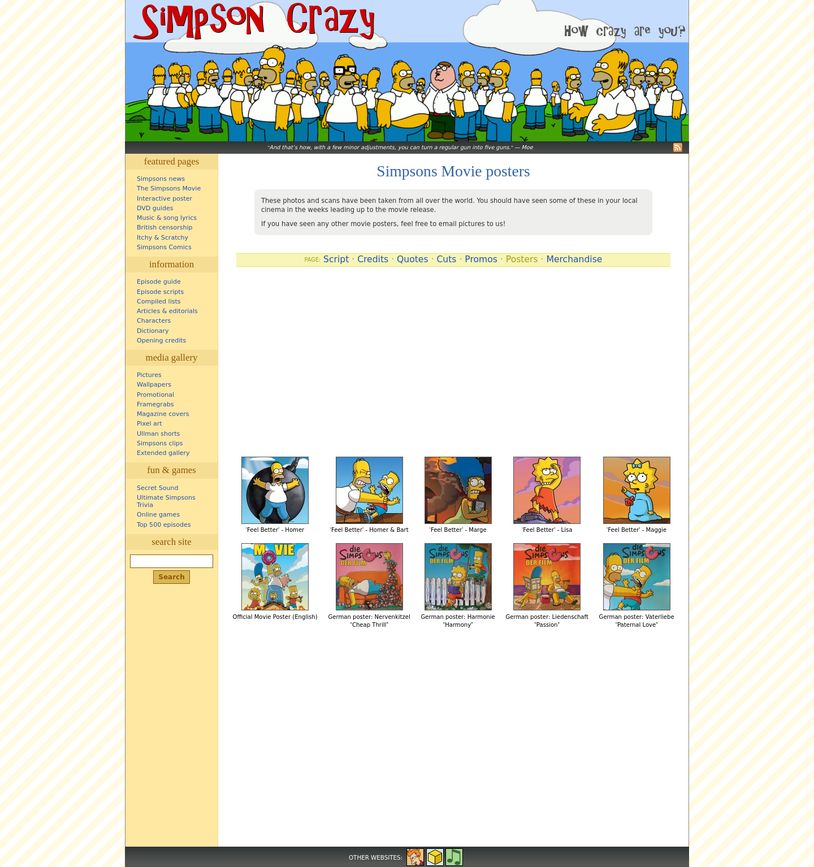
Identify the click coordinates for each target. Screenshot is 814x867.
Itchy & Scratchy (162, 237)
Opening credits (161, 340)
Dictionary (153, 331)
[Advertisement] (453, 364)
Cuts (446, 259)
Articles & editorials (167, 311)
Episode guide (159, 281)
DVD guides (155, 208)
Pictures (149, 375)
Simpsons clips (160, 443)
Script (336, 259)
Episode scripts (160, 292)
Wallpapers (154, 384)
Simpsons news (161, 179)
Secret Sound (158, 488)
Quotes (412, 259)
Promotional (155, 394)
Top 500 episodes (164, 524)
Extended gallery (163, 453)
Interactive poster (164, 198)
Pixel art (149, 423)
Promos (481, 259)
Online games (158, 514)
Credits (372, 259)
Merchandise (574, 259)
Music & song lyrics (167, 218)
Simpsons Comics (164, 247)
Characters (154, 320)
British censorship (164, 227)
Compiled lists (159, 301)
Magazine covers (163, 414)
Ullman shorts (158, 433)
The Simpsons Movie (169, 188)
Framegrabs (155, 404)
